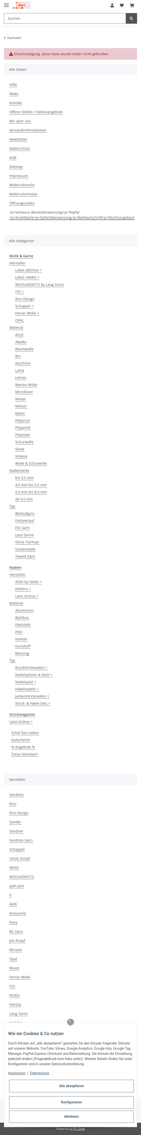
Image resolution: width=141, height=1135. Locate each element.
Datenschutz (19, 148)
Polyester (22, 434)
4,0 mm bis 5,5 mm (31, 484)
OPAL (19, 320)
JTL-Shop (79, 1129)
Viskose (21, 456)
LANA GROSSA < (28, 270)
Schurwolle (24, 441)
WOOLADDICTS (21, 876)
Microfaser (24, 391)
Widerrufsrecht (21, 185)
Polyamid (22, 427)
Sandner (16, 831)
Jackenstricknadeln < (32, 696)
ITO (12, 986)
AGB (12, 157)
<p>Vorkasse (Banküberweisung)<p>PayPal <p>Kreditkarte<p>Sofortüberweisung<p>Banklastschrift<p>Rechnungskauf (71, 215)
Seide (19, 449)
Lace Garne (24, 534)
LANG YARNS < (27, 277)
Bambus (22, 617)
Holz (18, 631)
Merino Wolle (26, 384)
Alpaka (20, 341)
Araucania (17, 913)
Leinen (20, 377)
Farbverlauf (24, 520)
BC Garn (16, 931)
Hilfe (13, 84)
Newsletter (18, 139)
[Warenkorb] (132, 5)
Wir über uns (20, 121)
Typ (12, 506)
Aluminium (24, 610)
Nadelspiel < (25, 681)
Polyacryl (22, 420)
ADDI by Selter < (28, 581)
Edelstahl (23, 624)
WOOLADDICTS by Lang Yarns (39, 284)
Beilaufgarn (24, 513)
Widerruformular (23, 194)
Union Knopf (19, 858)
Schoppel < (24, 306)
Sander (15, 822)
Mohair (21, 406)
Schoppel (17, 849)
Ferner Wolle (19, 977)
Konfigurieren (71, 1102)
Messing (22, 653)
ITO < (19, 291)
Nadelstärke (19, 470)
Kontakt (15, 102)
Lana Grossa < (26, 596)
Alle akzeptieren (71, 1086)
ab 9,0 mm (24, 499)
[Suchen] (65, 18)
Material (16, 327)
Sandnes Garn (21, 840)
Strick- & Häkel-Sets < (32, 703)
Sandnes (16, 794)
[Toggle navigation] (6, 3)
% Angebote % (23, 747)
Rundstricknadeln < (31, 667)
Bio (17, 356)
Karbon (21, 639)
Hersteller (17, 263)
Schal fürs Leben (25, 732)
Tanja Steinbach (24, 754)
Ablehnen (71, 1116)
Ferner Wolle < (27, 313)
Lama (19, 370)
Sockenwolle (25, 549)
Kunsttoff (22, 646)
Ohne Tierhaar (27, 542)
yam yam (16, 885)
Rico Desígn (24, 298)
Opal (13, 958)
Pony (13, 922)
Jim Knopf (17, 940)
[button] (112, 5)
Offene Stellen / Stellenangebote (36, 112)
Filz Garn (22, 527)
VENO (14, 867)
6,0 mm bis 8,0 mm (31, 492)
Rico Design (19, 812)
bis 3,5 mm (24, 477)
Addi (13, 904)
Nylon (20, 413)
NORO (14, 995)
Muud (14, 968)
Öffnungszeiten (22, 203)
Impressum (18, 175)
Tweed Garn (25, 556)
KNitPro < (23, 588)
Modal (20, 399)
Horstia (15, 1004)
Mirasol (15, 949)
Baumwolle (24, 349)
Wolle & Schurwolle (31, 463)
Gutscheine (20, 739)
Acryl (19, 334)
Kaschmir (23, 363)
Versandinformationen (28, 130)
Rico (12, 803)
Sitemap (16, 166)
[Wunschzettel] (122, 5)
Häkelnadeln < (27, 689)
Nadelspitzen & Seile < (33, 674)
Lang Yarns (18, 1013)
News (13, 93)
